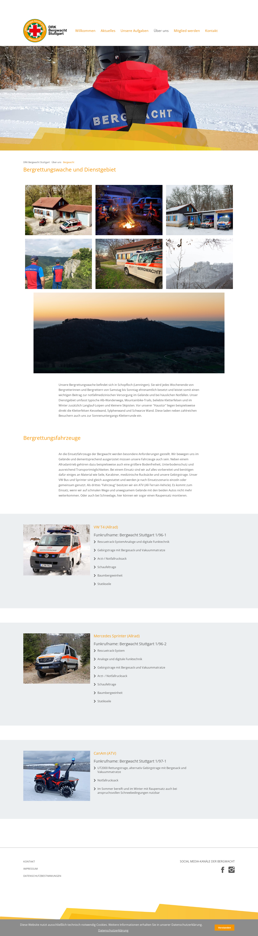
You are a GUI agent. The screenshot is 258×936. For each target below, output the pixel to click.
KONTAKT (29, 861)
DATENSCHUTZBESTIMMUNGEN (42, 876)
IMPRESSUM (30, 868)
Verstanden (224, 927)
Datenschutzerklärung (113, 930)
